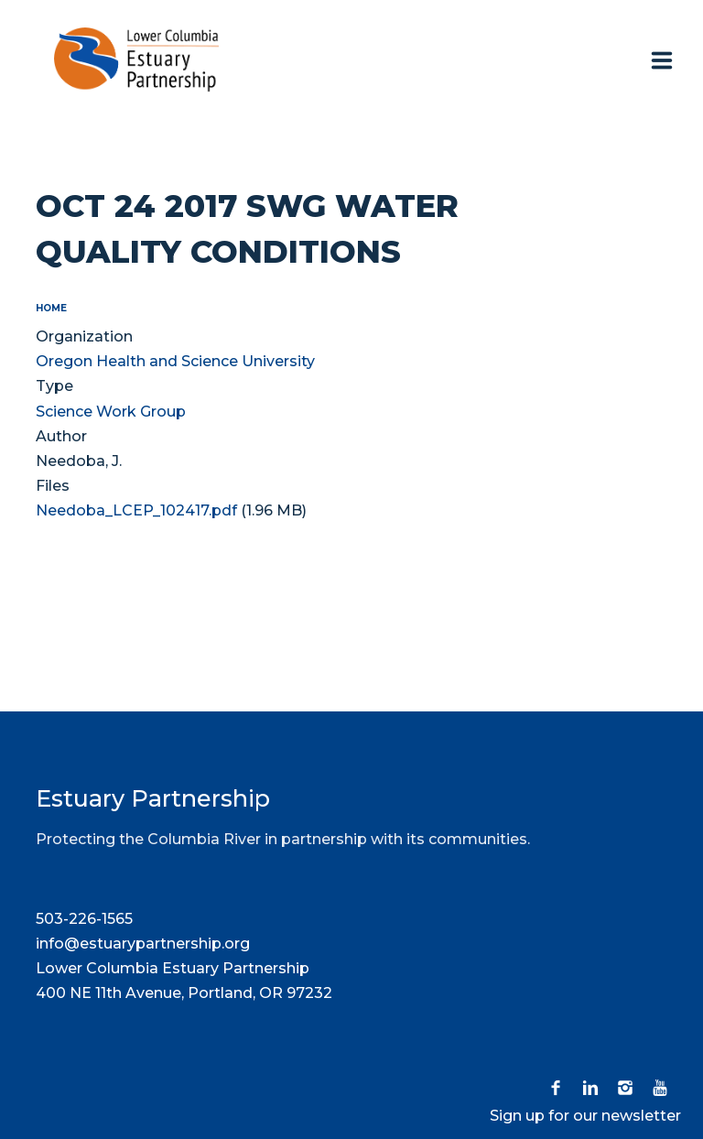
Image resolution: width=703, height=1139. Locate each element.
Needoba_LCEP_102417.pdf (136, 510)
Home (51, 308)
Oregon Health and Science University (175, 361)
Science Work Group (111, 411)
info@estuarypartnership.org (143, 943)
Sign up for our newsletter (585, 1115)
